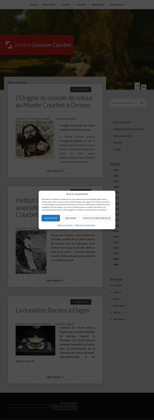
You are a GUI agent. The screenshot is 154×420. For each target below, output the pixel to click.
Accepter (50, 218)
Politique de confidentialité (84, 225)
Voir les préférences (97, 218)
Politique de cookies (65, 225)
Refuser (70, 218)
